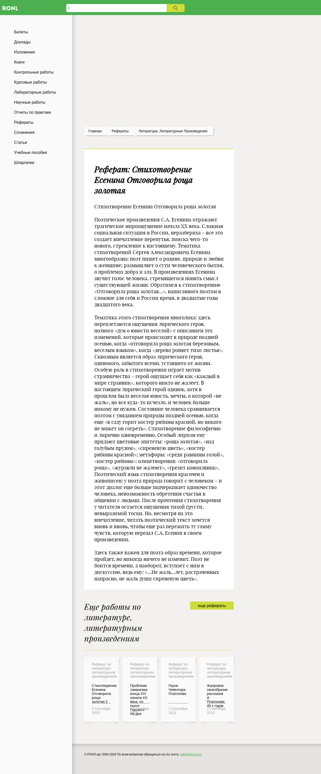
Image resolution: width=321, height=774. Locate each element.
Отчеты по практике (32, 112)
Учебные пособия (30, 152)
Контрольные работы (34, 72)
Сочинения (24, 132)
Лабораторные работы (35, 92)
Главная (95, 131)
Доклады (22, 42)
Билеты (21, 32)
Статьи (20, 142)
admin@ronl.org (191, 754)
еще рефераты (212, 606)
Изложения (24, 52)
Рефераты (23, 122)
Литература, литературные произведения (173, 131)
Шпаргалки (24, 162)
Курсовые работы (30, 82)
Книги (19, 62)
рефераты (120, 131)
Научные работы (29, 102)
